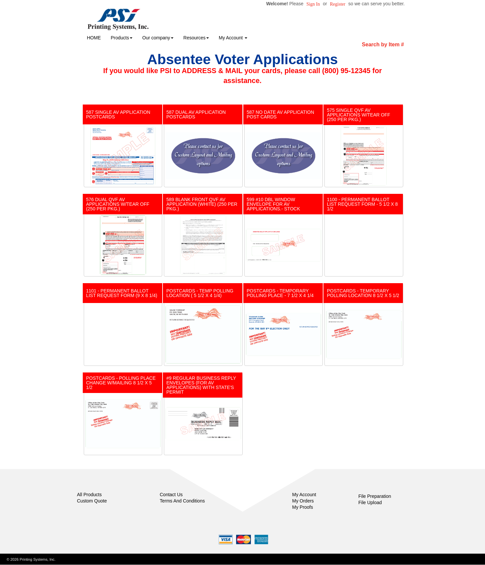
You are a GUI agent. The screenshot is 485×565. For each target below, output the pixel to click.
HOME (94, 37)
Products (121, 37)
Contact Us (171, 494)
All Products (89, 494)
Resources (196, 37)
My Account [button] (233, 37)
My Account (304, 494)
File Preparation (375, 496)
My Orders (303, 500)
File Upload (370, 502)
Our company (157, 37)
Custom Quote (92, 500)
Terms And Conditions (182, 500)
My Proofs (302, 507)
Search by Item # (383, 44)
